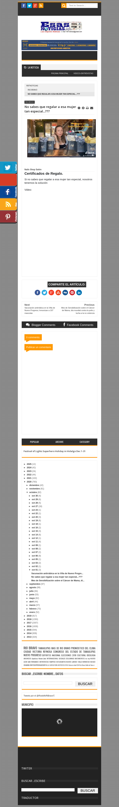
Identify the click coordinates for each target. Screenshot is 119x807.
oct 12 (35, 538)
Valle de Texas (90, 665)
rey (89, 658)
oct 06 (35, 556)
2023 (29, 471)
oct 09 (35, 545)
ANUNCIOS (27, 658)
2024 (29, 467)
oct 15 (35, 531)
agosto (33, 587)
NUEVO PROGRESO (32, 655)
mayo (32, 598)
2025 (29, 464)
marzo (32, 605)
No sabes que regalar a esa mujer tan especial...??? (56, 577)
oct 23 (35, 510)
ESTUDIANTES (61, 661)
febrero (33, 609)
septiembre (35, 584)
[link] (32, 169)
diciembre (34, 485)
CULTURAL (81, 655)
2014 (29, 633)
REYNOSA (47, 651)
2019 (29, 616)
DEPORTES (46, 655)
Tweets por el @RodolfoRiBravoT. (39, 696)
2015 (29, 630)
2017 (29, 623)
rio (86, 658)
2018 (29, 619)
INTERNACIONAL (52, 658)
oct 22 (35, 513)
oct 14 (35, 535)
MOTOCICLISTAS (63, 665)
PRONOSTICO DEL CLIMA (83, 648)
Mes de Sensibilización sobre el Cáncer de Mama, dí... (57, 580)
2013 (29, 637)
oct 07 (35, 552)
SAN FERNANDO (33, 661)
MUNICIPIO (27, 704)
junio (32, 594)
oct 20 (35, 517)
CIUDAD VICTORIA (33, 651)
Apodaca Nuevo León (39, 658)
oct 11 (35, 541)
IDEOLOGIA (91, 655)
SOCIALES (62, 658)
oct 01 (35, 570)
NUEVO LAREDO (71, 661)
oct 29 (35, 499)
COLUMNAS (70, 658)
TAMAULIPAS (44, 648)
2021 (29, 478)
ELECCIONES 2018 (68, 655)
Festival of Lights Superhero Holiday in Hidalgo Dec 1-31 (55, 451)
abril (31, 601)
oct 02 (35, 566)
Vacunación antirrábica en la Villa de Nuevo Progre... (57, 573)
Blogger (67, 75)
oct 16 (35, 527)
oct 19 (35, 520)
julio (31, 591)
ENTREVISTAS (44, 661)
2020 (29, 482)
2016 (29, 626)
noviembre (34, 488)
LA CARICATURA (53, 665)
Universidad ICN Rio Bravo (77, 665)
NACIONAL (56, 655)
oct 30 (35, 496)
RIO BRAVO (32, 90)
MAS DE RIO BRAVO (60, 648)
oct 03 (35, 563)
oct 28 (35, 503)
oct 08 (35, 549)
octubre (33, 492)
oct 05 (35, 559)
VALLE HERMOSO (84, 661)
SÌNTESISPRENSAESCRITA (38, 665)
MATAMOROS (79, 658)
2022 (29, 474)
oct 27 (35, 506)
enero (32, 612)
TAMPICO (52, 661)
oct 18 (35, 524)
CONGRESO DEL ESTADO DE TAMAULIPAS (74, 651)
